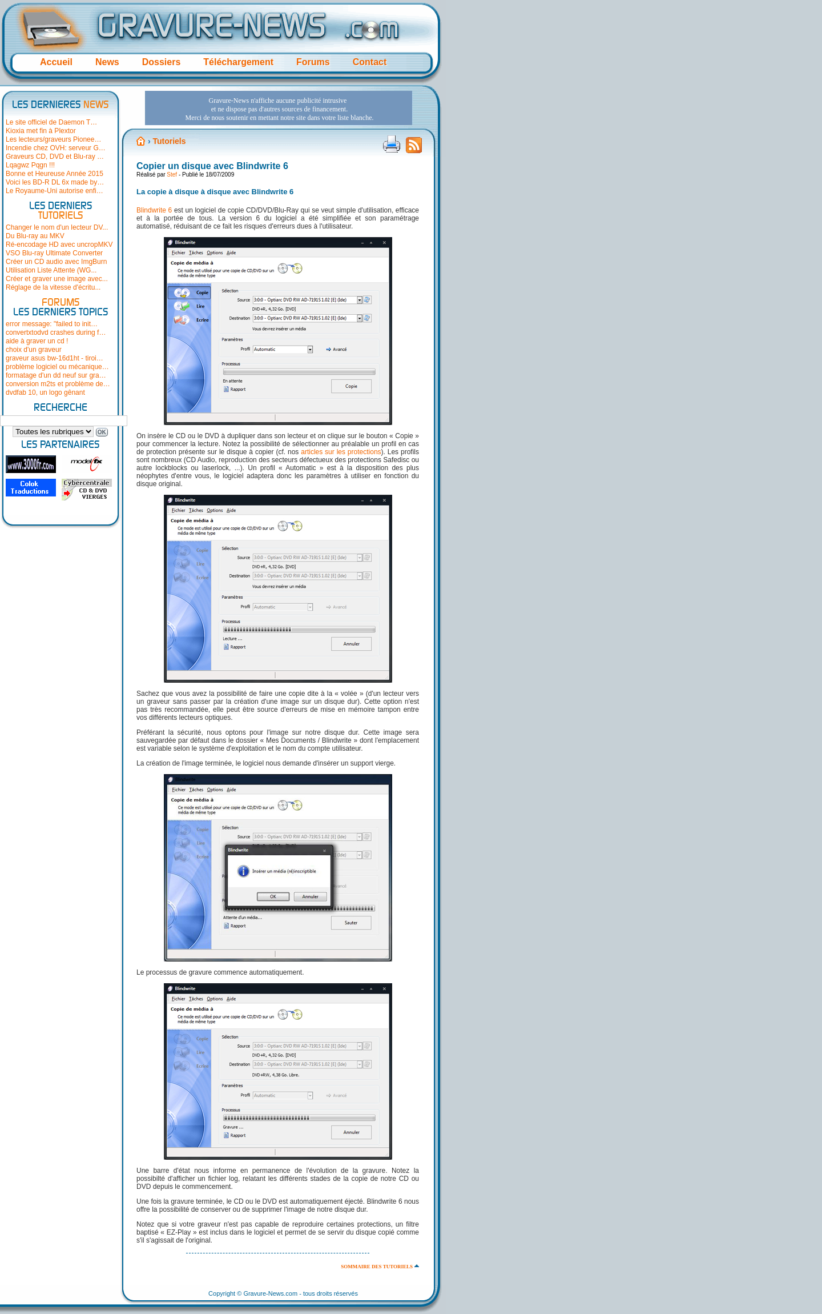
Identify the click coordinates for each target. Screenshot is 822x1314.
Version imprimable (391, 144)
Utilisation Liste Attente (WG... (51, 270)
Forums (313, 62)
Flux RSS (414, 148)
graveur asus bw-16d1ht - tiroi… (54, 358)
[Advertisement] (278, 108)
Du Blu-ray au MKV (35, 236)
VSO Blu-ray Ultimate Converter (54, 253)
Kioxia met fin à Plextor (41, 131)
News (107, 62)
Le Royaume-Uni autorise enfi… (54, 191)
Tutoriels (169, 141)
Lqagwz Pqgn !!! (30, 165)
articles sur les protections (341, 452)
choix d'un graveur (34, 350)
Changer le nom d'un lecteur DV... (57, 227)
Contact (370, 62)
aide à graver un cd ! (37, 341)
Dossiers (161, 62)
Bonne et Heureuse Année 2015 (54, 174)
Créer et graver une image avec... (57, 279)
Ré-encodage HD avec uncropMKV (59, 245)
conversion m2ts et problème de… (58, 384)
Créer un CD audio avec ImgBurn (56, 262)
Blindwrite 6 (154, 210)
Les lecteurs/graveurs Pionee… (53, 139)
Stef (172, 174)
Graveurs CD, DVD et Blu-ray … (55, 157)
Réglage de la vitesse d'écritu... (53, 287)
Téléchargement (238, 62)
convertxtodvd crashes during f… (56, 332)
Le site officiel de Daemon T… (51, 122)
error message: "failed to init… (52, 324)
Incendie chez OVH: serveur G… (56, 148)
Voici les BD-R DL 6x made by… (55, 182)
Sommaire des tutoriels (377, 1266)
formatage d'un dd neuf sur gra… (56, 375)
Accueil (56, 62)
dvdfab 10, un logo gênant (45, 392)
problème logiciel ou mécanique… (57, 367)
